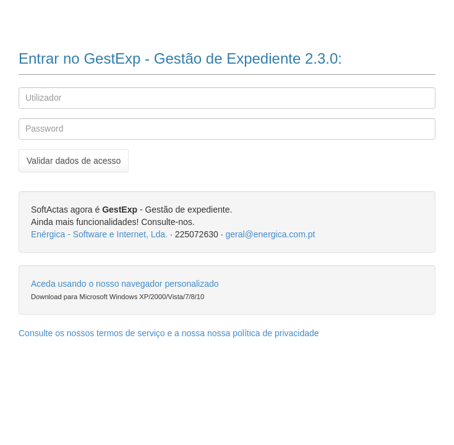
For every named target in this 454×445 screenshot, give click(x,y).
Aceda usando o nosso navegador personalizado (125, 284)
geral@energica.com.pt (270, 234)
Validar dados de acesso (74, 161)
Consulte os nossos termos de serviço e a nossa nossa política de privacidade (169, 333)
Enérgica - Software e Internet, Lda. (99, 234)
